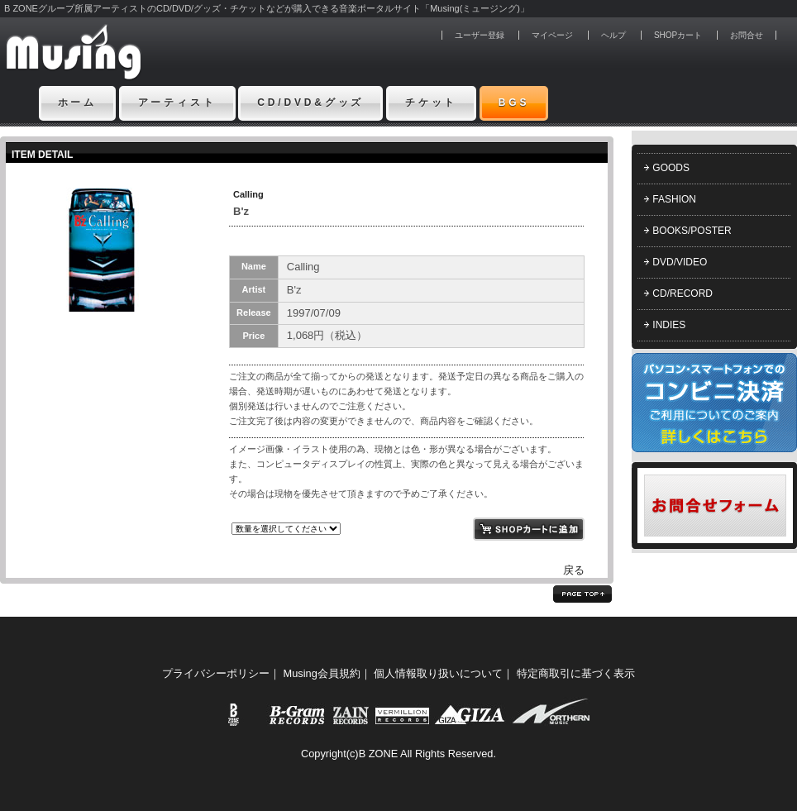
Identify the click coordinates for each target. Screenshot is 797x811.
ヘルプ (613, 35)
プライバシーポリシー (216, 673)
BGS (514, 102)
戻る (574, 570)
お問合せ (746, 35)
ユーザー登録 (479, 35)
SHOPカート (678, 35)
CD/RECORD (682, 293)
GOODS (671, 168)
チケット (431, 102)
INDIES (668, 325)
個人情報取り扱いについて (438, 673)
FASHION (674, 199)
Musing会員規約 (322, 673)
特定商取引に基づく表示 (576, 673)
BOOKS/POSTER (691, 230)
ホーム (78, 102)
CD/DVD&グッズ (310, 102)
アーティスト (177, 102)
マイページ (552, 35)
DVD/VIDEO (679, 262)
